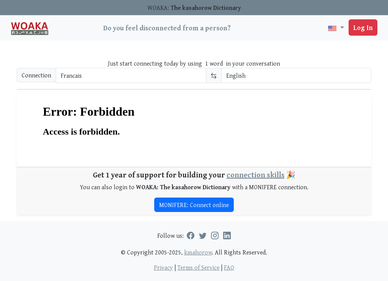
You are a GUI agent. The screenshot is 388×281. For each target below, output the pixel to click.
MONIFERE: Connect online (194, 204)
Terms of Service (198, 267)
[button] (336, 27)
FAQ (229, 267)
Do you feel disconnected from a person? (167, 28)
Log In (363, 27)
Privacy (163, 267)
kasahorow (198, 252)
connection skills (256, 174)
